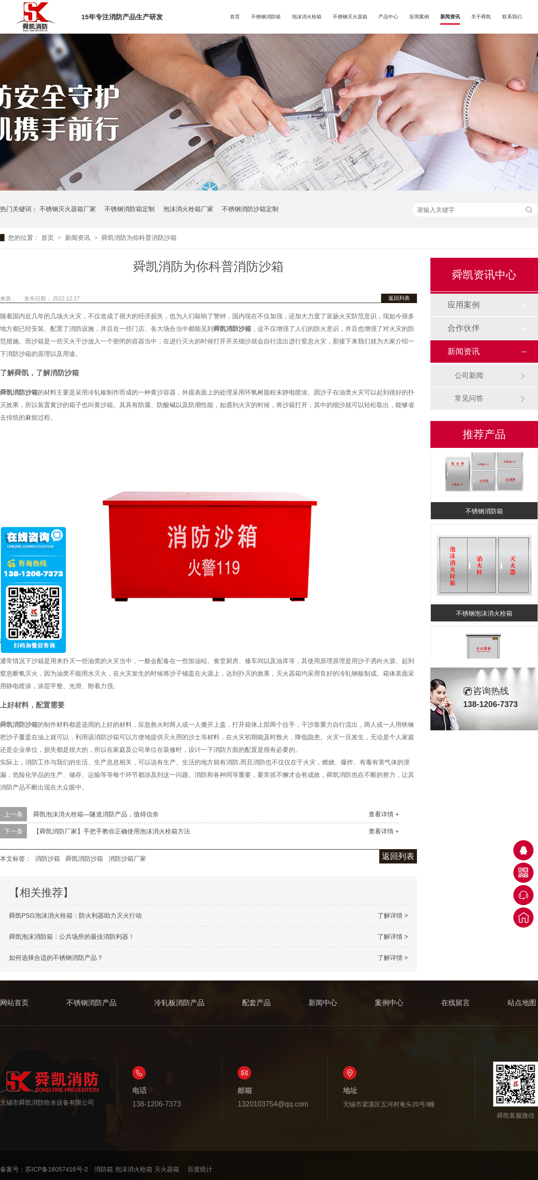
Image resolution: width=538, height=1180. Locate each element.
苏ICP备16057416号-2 (56, 1169)
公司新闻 (469, 375)
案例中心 (389, 1002)
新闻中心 (322, 1002)
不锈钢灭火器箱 (350, 16)
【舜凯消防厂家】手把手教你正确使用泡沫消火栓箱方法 (111, 831)
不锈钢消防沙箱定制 (250, 209)
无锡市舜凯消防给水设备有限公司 (49, 1088)
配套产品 (256, 1002)
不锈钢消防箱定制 (129, 209)
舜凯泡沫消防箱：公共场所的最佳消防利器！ (71, 936)
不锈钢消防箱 (266, 16)
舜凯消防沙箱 (84, 858)
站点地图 (522, 1002)
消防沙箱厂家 (127, 858)
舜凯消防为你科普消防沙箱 (139, 237)
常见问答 (469, 398)
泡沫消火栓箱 (306, 16)
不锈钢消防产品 (91, 1002)
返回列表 (399, 298)
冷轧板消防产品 (179, 1002)
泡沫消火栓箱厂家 (188, 209)
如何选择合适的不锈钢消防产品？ (56, 957)
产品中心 (388, 16)
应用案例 (419, 16)
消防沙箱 (47, 858)
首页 (235, 16)
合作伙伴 (463, 328)
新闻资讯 (450, 16)
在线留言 (455, 1002)
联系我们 (512, 16)
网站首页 (14, 1002)
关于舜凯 (481, 16)
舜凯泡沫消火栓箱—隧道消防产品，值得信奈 (96, 814)
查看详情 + (384, 814)
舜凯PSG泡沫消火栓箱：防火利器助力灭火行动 (75, 915)
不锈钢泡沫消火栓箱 (484, 614)
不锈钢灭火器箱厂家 (67, 209)
